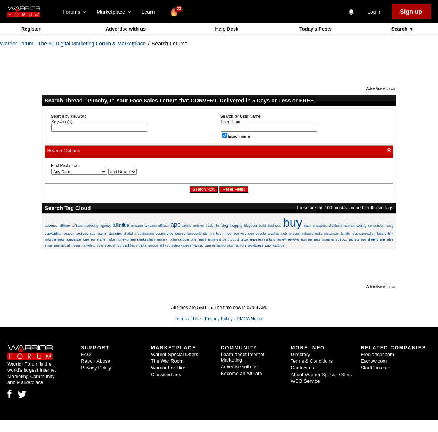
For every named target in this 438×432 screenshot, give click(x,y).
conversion (376, 226)
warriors (240, 245)
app (176, 225)
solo (100, 245)
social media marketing (78, 245)
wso (268, 245)
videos (186, 245)
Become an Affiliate (241, 373)
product (233, 239)
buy (292, 222)
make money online (121, 239)
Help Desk (226, 29)
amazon (137, 226)
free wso (239, 233)
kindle (345, 233)
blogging (236, 226)
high (284, 233)
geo (251, 233)
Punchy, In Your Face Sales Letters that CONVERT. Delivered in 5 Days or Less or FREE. (201, 101)
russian (306, 239)
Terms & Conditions (312, 361)
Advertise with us (125, 29)
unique (153, 245)
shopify (373, 239)
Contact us (302, 368)
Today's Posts (315, 29)
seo (363, 239)
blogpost (250, 226)
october (183, 239)
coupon (68, 233)
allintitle (121, 225)
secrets (353, 239)
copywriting (53, 233)
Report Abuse (95, 361)
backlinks (212, 226)
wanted (198, 245)
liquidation (73, 239)
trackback (130, 245)
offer (194, 239)
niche (173, 239)
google (261, 233)
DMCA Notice (250, 318)
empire (180, 233)
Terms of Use (188, 318)
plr (224, 239)
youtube (278, 245)
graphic (273, 233)
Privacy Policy (219, 318)
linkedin (50, 239)
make (101, 239)
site (382, 239)
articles (198, 226)
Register (31, 29)
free (229, 233)
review (281, 239)
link (390, 233)
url (162, 245)
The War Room (167, 361)
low (93, 239)
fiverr (219, 233)
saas (316, 239)
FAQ (86, 354)
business (274, 226)
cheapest (320, 226)
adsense (51, 226)
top (119, 245)
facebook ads (197, 233)
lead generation (363, 233)
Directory (300, 354)
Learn (150, 12)
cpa (93, 233)
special (110, 245)
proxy (245, 239)
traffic (143, 245)
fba (212, 233)
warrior (210, 245)
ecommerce (164, 233)
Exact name (236, 136)
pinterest (214, 239)
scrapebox (339, 239)
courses (82, 233)
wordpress (255, 245)
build (262, 226)
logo (85, 239)
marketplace (146, 239)
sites (390, 239)
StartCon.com (375, 368)
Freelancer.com (377, 354)
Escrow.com (374, 361)
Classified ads (166, 374)
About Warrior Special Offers (321, 374)
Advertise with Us (380, 88)
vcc (167, 245)
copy (389, 226)
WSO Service (305, 381)
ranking (270, 239)
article (186, 226)
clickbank (335, 226)
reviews (294, 239)
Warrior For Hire (168, 368)
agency (105, 226)
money (162, 239)
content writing (355, 226)
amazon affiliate (157, 226)
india (319, 233)
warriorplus (224, 245)
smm (48, 245)
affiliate (64, 226)
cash (307, 226)
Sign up (411, 12)
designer (115, 233)
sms (57, 245)
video (176, 245)
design (102, 233)
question (256, 239)
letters (382, 233)
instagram (331, 233)
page (202, 239)
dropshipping (144, 233)
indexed (308, 233)
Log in (374, 12)
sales (326, 239)
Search (400, 29)
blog (225, 226)
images (294, 233)
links (61, 239)
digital (128, 233)
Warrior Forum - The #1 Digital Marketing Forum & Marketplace (73, 44)
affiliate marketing (85, 226)
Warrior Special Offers (174, 354)
